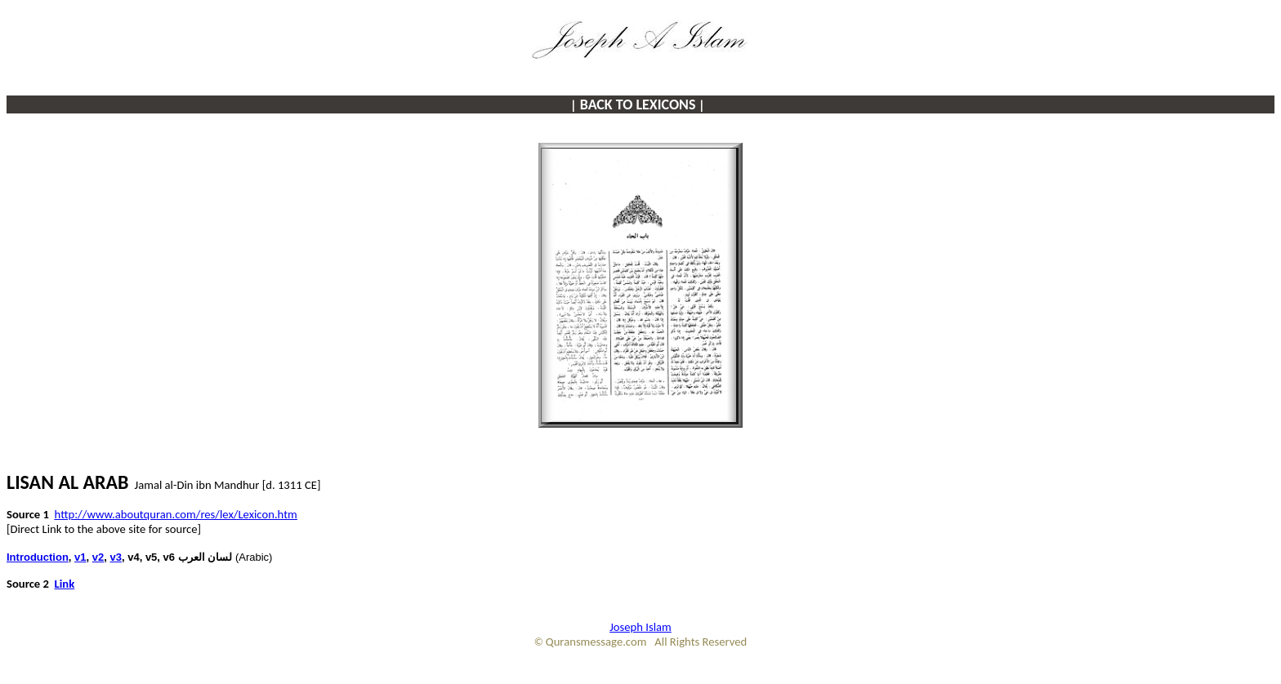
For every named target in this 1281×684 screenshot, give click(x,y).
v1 (80, 557)
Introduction (38, 557)
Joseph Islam (640, 627)
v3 (116, 557)
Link (65, 583)
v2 (98, 557)
